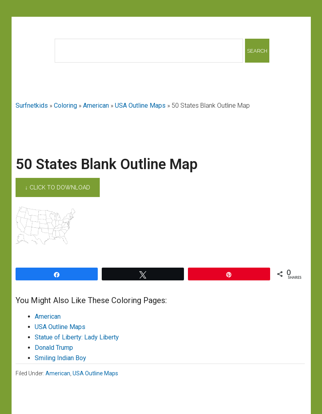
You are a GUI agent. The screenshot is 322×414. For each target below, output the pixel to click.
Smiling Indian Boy (60, 358)
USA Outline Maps (140, 105)
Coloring (65, 105)
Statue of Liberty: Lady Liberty (77, 337)
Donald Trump (54, 347)
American (96, 105)
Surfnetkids (32, 105)
